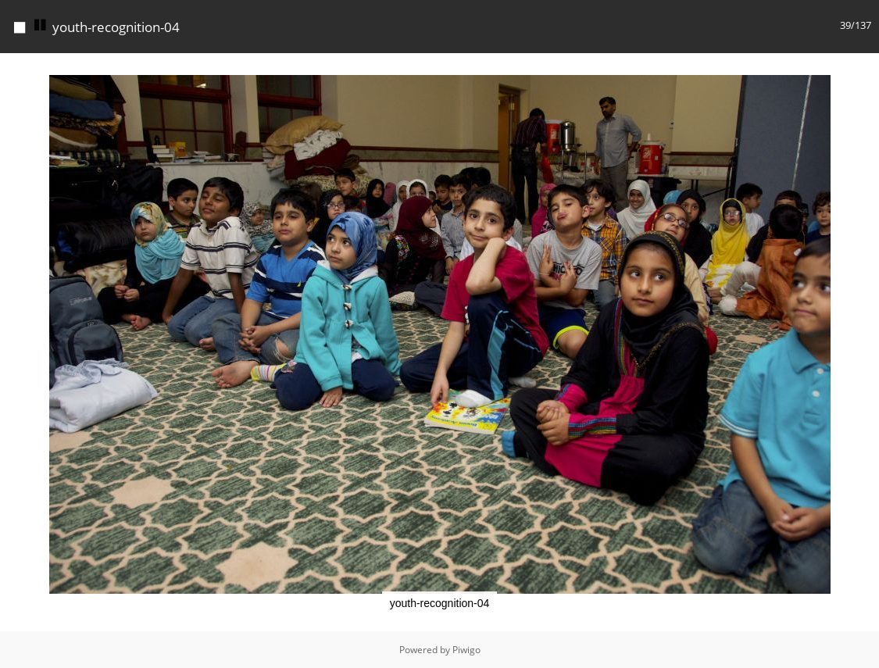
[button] (864, 67)
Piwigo (466, 649)
